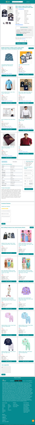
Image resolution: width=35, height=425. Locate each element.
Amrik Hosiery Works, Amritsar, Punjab (25, 100)
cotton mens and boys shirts (24, 63)
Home (1, 3)
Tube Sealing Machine (12, 382)
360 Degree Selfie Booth (23, 400)
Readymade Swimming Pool (26, 398)
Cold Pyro (17, 400)
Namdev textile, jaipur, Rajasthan (6, 72)
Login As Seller (25, 411)
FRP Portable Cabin (10, 386)
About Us (3, 403)
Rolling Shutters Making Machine (12, 396)
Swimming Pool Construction (11, 398)
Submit (3, 373)
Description (15, 160)
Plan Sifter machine (22, 393)
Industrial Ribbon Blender (19, 382)
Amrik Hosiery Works (24, 26)
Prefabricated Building (5, 387)
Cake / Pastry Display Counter (9, 392)
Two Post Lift (24, 396)
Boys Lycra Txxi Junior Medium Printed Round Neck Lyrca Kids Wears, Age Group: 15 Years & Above (8, 298)
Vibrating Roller (6, 382)
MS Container (15, 386)
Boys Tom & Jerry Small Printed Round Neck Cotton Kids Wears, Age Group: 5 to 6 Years (26, 298)
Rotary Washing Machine (25, 389)
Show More (31, 47)
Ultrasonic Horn (27, 393)
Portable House (9, 385)
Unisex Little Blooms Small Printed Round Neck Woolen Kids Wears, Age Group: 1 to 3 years (26, 243)
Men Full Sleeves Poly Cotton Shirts (8, 118)
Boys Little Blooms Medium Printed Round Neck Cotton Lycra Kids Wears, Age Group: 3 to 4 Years (26, 270)
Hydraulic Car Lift (16, 384)
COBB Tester (15, 391)
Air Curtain (7, 393)
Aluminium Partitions (27, 382)
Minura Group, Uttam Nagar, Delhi (6, 126)
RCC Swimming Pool (19, 398)
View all (31, 226)
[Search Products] (12, 1)
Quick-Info (3, 409)
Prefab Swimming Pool (25, 397)
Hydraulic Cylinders (21, 388)
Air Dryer (28, 395)
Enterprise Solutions (26, 410)
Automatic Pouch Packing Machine (10, 395)
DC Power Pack (15, 388)
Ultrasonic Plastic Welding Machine (11, 394)
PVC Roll (4, 393)
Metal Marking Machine (23, 392)
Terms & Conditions (16, 404)
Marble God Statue (30, 392)
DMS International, (22, 71)
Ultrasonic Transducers (19, 394)
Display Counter (26, 383)
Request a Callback (21, 42)
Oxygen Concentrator (7, 400)
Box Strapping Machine (12, 383)
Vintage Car (22, 399)
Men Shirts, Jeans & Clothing (6, 3)
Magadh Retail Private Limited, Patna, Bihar (26, 127)
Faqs (3, 411)
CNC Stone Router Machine (17, 389)
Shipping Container (26, 387)
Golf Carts (18, 399)
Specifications (4, 160)
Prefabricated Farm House (15, 385)
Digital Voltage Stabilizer (11, 390)
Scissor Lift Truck (21, 384)
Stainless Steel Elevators (27, 384)
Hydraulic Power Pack (27, 388)
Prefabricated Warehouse (12, 387)
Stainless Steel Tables (5, 383)
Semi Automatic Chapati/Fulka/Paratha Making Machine (13, 397)
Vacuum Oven (7, 388)
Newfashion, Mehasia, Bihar (23, 150)
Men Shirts (12, 3)
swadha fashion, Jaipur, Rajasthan (7, 100)
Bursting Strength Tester (21, 391)
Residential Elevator (10, 384)
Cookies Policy (15, 403)
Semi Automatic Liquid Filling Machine (21, 395)
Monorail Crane (10, 391)
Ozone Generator (13, 400)
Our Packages (25, 405)
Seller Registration (26, 403)
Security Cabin (4, 385)
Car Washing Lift (19, 396)
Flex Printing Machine (10, 389)
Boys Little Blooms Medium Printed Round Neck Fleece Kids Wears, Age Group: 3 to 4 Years (8, 270)
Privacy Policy (15, 405)
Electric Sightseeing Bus (13, 399)
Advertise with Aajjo (26, 404)
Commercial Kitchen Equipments (13, 393)
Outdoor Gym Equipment (5, 399)
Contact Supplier (9, 74)
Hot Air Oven (11, 388)
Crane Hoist (6, 391)
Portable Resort (28, 385)
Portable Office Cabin (27, 386)
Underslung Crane (26, 390)
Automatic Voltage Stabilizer (19, 390)
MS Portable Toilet (22, 385)
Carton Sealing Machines (19, 383)
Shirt (19, 146)
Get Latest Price (21, 8)
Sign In (28, 1)
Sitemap (3, 404)
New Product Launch (26, 409)
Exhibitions (4, 410)
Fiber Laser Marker (17, 392)
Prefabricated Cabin (20, 386)
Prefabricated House (20, 387)
